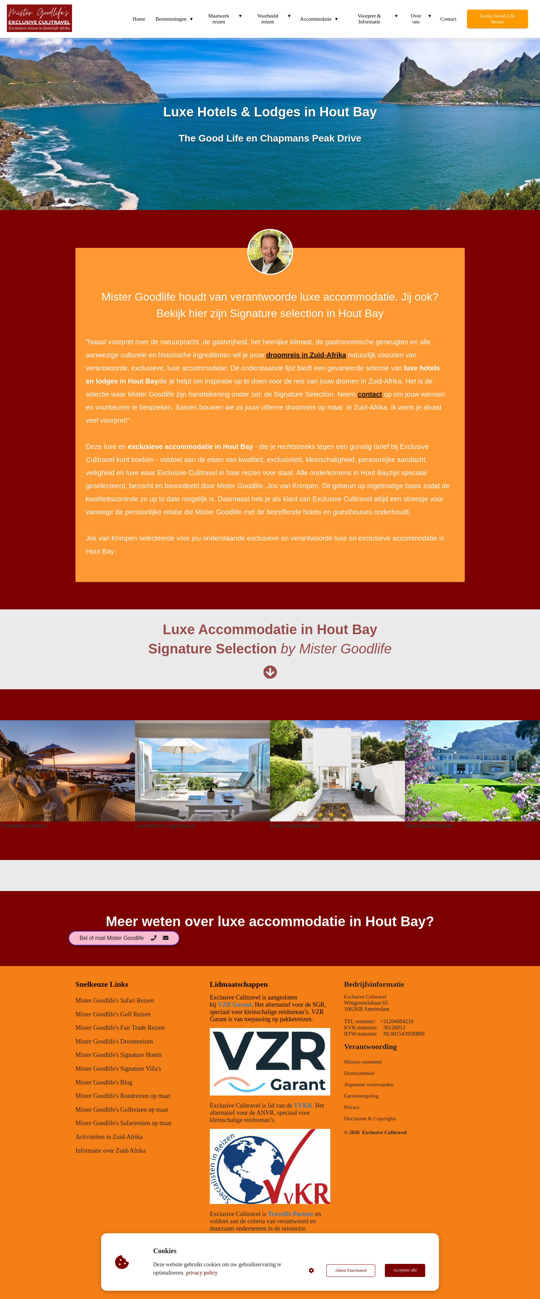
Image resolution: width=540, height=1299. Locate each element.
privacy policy (202, 1273)
